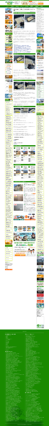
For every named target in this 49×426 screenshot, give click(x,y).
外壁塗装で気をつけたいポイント (8, 158)
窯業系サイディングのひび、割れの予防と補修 (40, 181)
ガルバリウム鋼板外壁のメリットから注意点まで (40, 149)
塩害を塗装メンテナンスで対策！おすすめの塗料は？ (11, 404)
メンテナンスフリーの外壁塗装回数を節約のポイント (40, 147)
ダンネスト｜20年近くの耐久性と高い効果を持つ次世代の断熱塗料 (32, 404)
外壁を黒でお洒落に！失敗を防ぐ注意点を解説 (40, 230)
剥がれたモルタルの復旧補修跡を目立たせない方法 (9, 148)
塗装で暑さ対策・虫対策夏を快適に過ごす (8, 142)
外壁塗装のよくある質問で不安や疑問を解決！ (40, 118)
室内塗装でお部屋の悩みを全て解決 (29, 355)
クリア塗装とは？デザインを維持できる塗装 (9, 140)
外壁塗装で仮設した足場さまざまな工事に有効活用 (40, 169)
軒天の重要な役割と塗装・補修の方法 (8, 165)
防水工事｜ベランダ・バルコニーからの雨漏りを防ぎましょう (32, 356)
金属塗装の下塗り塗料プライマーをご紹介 (39, 159)
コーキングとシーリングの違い (9, 228)
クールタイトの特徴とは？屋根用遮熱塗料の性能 (40, 245)
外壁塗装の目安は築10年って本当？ (8, 110)
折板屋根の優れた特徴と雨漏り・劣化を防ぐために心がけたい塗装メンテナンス (34, 362)
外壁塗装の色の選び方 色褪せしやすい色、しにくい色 (11, 354)
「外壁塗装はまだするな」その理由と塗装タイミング (9, 114)
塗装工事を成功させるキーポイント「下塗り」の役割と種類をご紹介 (33, 418)
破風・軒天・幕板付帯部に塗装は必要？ (8, 161)
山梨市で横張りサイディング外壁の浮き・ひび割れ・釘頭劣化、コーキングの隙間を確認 (40, 20)
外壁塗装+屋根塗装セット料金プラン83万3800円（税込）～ (32, 341)
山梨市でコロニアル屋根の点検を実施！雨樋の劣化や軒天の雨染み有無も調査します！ (40, 22)
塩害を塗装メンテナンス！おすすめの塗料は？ (9, 224)
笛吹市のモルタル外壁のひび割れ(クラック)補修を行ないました (21, 50)
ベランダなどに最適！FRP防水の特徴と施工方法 (9, 216)
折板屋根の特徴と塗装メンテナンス (8, 191)
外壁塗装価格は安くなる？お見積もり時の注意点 (9, 118)
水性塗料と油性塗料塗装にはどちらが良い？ (40, 186)
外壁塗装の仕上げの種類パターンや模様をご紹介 (40, 241)
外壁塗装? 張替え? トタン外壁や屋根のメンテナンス (31, 361)
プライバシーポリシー (8, 255)
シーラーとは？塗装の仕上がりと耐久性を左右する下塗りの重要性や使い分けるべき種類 (35, 417)
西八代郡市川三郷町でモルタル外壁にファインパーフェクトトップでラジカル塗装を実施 (29, 205)
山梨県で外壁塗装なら (8, 251)
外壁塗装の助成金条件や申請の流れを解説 (40, 120)
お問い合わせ (7, 257)
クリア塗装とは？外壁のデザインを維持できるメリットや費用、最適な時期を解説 (34, 410)
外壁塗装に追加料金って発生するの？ (39, 124)
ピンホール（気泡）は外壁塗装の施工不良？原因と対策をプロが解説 (13, 381)
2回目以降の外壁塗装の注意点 (39, 153)
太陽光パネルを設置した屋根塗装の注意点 (40, 204)
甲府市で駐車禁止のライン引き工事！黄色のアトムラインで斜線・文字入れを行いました (40, 25)
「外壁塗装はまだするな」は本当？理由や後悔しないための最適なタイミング (14, 361)
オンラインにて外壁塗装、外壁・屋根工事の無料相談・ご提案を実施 (33, 357)
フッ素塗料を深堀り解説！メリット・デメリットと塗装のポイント (12, 418)
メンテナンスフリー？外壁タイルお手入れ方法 (40, 188)
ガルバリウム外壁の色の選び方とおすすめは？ (10, 375)
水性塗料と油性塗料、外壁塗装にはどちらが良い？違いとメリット (32, 415)
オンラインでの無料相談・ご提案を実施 (40, 116)
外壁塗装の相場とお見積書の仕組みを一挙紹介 (30, 343)
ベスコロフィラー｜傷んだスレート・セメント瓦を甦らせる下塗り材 (33, 397)
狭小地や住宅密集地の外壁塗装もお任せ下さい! (8, 185)
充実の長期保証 (7, 342)
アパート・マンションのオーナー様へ (40, 108)
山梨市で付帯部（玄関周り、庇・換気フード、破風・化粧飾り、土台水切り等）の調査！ (40, 18)
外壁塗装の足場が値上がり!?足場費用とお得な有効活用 (31, 390)
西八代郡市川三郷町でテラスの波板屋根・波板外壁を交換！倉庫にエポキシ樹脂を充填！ (40, 32)
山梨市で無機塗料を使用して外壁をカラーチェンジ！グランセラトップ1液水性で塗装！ (29, 185)
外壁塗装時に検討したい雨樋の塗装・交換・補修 (8, 173)
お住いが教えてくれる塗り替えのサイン (8, 108)
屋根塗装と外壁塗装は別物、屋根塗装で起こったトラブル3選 (12, 387)
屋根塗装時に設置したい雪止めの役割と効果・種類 (9, 175)
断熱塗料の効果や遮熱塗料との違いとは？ (40, 210)
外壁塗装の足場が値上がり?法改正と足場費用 (40, 171)
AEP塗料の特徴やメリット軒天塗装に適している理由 (40, 249)
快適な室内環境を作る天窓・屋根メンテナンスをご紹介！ (32, 371)
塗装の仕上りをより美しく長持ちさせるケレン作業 (9, 152)
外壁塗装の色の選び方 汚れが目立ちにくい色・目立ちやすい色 (12, 355)
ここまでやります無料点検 (36, 6)
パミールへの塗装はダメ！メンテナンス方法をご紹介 (40, 208)
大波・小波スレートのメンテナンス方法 (8, 238)
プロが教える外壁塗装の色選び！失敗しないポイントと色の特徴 (12, 353)
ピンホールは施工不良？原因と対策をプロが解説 (8, 150)
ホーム (7, 6)
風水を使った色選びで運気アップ (40, 60)
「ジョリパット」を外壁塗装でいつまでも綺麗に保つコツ (12, 395)
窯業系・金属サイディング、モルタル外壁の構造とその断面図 (12, 394)
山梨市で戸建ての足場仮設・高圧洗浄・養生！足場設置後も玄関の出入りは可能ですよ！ (40, 15)
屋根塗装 (8, 37)
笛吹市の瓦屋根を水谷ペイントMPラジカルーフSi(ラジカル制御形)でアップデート (23, 49)
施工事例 (12, 6)
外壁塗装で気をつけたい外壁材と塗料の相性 (8, 236)
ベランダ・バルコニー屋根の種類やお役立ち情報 (9, 212)
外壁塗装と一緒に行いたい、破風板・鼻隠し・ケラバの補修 (32, 368)
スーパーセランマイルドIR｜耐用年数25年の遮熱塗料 (31, 396)
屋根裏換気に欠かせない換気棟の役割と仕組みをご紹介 (11, 403)
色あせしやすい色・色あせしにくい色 (40, 65)
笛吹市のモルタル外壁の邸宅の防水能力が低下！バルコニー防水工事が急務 (22, 46)
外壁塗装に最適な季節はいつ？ (8, 132)
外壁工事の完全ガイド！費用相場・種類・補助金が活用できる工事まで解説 (13, 362)
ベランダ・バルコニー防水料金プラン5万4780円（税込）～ (32, 342)
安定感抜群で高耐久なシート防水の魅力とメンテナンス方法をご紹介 (13, 402)
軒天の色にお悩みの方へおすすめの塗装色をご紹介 (9, 167)
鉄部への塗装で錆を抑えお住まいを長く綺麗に (8, 197)
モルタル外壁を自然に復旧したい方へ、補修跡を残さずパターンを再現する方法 (14, 380)
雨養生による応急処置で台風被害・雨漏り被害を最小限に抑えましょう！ (13, 408)
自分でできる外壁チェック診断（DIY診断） (10, 369)
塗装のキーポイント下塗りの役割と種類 (39, 157)
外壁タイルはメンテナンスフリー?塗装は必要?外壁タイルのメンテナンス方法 (34, 363)
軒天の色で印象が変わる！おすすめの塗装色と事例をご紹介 (32, 370)
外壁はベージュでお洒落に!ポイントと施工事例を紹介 (40, 234)
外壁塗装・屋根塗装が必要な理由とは (10, 367)
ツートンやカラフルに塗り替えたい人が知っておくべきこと (41, 68)
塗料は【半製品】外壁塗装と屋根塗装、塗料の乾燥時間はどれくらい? (13, 390)
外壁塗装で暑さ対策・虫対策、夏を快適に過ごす (31, 389)
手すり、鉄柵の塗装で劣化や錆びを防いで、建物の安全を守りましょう (33, 378)
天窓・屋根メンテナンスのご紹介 (8, 169)
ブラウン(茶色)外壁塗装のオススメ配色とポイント (40, 236)
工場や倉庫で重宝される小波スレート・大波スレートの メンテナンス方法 (13, 397)
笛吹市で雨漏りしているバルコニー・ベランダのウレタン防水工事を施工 (22, 52)
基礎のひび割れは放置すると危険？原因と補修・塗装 (11, 409)
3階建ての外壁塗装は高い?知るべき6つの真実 (40, 141)
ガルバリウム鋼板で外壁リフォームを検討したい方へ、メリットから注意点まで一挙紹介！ (15, 374)
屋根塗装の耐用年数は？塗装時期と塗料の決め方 (40, 222)
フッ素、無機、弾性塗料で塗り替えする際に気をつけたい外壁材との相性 (13, 396)
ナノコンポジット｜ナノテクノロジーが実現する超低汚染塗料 (32, 401)
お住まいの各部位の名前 (8, 126)
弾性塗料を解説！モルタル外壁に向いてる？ (40, 239)
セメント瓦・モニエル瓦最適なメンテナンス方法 (8, 195)
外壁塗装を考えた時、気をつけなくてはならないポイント (12, 383)
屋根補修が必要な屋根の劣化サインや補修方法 (8, 179)
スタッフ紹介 (7, 249)
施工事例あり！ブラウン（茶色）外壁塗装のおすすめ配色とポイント (13, 417)
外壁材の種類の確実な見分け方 (39, 145)
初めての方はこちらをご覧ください (29, 335)
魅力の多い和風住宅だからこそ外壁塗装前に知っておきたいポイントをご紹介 (34, 364)
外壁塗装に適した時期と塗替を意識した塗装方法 (8, 130)
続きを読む (34, 201)
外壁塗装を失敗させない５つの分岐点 (40, 122)
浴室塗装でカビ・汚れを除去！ (8, 205)
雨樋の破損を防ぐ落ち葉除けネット (8, 177)
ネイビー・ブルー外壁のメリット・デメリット (40, 226)
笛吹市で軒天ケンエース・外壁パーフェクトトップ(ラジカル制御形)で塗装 (22, 51)
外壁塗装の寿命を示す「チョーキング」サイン (8, 144)
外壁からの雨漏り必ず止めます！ (29, 347)
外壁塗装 (8, 36)
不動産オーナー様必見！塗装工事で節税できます (40, 167)
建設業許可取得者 (8, 253)
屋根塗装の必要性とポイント (29, 349)
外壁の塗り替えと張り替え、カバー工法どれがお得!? (40, 144)
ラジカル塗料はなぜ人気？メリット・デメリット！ (40, 247)
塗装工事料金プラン (31, 6)
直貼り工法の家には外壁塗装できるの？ (39, 183)
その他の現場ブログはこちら (32, 212)
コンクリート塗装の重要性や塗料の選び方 (8, 209)
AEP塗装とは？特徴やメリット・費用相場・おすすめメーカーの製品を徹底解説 (34, 411)
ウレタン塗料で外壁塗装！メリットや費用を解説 (9, 136)
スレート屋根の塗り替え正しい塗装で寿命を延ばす (9, 181)
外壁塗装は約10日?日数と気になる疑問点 (39, 135)
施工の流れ (26, 6)
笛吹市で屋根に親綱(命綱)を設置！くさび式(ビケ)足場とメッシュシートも (22, 47)
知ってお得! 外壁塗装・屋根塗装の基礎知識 (10, 366)
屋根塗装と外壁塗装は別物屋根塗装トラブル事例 (9, 156)
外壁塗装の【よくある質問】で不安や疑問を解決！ (11, 352)
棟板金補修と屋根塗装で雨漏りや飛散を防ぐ (8, 211)
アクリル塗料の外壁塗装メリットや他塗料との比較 (9, 134)
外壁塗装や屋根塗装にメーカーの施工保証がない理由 (40, 165)
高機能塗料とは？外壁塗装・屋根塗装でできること (9, 154)
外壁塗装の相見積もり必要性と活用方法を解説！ (40, 126)
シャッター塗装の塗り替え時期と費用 (8, 207)
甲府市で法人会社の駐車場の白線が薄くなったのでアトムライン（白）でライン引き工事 (40, 29)
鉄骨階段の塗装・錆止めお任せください (8, 199)
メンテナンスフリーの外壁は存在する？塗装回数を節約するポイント (13, 373)
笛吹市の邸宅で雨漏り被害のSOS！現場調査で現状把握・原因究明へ (21, 45)
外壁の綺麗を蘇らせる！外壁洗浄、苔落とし (40, 200)
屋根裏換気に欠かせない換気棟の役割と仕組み (8, 222)
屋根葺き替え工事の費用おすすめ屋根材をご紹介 (8, 122)
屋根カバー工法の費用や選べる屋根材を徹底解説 (8, 124)
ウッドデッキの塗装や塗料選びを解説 (8, 203)
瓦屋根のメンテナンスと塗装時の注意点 (8, 193)
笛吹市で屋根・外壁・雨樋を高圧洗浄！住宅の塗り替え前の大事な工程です (22, 48)
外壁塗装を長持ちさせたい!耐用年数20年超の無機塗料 (40, 163)
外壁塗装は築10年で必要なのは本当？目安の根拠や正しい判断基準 (13, 360)
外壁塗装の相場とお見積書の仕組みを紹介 (40, 128)
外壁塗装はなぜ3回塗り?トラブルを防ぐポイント (8, 160)
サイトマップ (7, 259)
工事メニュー (22, 6)
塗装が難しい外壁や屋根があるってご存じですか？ (40, 179)
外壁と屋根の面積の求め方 (9, 232)
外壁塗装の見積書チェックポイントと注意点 (40, 130)
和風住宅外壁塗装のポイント (39, 190)
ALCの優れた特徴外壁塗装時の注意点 (8, 230)
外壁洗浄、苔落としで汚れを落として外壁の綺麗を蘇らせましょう (32, 383)
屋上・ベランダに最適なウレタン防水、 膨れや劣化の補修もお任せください (13, 401)
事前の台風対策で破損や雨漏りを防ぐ (39, 214)
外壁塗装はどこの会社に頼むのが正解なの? (10, 389)
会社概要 (41, 6)
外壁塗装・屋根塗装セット (8, 39)
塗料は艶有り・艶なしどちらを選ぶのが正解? (40, 185)
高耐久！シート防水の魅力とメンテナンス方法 (8, 220)
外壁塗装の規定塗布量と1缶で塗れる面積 (40, 198)
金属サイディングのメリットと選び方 (8, 187)
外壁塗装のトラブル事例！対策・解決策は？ (40, 220)
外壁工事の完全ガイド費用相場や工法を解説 (8, 116)
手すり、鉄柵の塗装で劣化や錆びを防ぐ (8, 201)
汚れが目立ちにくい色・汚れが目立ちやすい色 (41, 63)
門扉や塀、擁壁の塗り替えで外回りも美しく (30, 354)
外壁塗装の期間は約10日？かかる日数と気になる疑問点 (11, 359)
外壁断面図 (7, 234)
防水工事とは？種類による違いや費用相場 (9, 214)
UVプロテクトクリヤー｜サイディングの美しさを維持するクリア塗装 (33, 403)
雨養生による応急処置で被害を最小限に (40, 216)
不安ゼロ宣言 (7, 343)
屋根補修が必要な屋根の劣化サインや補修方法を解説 (31, 375)
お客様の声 (17, 6)
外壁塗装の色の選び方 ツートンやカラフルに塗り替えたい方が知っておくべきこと (14, 356)
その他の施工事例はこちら (32, 163)
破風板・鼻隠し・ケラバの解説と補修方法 (9, 163)
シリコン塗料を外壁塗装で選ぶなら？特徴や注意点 (9, 138)
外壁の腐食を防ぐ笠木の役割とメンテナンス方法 (9, 171)
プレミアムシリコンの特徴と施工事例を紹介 (39, 243)
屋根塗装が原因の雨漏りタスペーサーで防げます (8, 183)
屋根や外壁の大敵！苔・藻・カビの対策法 (39, 202)
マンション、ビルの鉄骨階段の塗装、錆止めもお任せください (32, 377)
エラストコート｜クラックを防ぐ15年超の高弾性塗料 (31, 402)
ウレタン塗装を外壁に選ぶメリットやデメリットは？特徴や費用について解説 (34, 409)
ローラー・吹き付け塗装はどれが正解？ (39, 196)
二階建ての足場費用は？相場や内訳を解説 (40, 173)
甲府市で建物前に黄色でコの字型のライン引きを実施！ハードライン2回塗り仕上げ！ (40, 27)
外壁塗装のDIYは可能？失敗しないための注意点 (40, 177)
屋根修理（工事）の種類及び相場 (8, 120)
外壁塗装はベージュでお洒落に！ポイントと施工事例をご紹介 (12, 416)
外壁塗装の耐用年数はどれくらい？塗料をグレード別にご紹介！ (12, 376)
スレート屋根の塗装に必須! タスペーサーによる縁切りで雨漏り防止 (13, 388)
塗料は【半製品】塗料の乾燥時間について (8, 226)
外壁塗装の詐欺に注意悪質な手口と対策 (39, 133)
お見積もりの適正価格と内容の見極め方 (40, 132)
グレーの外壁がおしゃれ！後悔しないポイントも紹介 (40, 228)
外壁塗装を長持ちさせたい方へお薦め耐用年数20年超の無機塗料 (32, 416)
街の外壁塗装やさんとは (8, 335)
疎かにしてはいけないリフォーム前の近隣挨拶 (40, 137)
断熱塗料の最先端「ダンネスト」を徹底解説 (40, 212)
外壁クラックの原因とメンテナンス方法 (8, 146)
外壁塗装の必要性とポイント (29, 348)
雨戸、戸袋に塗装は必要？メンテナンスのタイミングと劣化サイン (32, 382)
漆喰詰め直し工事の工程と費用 (39, 192)
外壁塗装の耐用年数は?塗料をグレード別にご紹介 (9, 128)
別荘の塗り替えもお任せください (40, 110)
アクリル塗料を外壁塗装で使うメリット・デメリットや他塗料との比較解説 (33, 408)
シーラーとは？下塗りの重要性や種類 (39, 161)
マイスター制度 (7, 341)
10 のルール (7, 340)
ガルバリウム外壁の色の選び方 (39, 151)
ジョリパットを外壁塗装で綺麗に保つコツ (40, 194)
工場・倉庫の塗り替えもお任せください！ (40, 106)
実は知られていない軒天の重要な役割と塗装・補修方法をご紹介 (32, 369)
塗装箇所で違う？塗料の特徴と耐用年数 (39, 155)
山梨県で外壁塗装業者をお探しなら (9, 347)
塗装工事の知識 (7, 102)
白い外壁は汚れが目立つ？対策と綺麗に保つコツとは (40, 232)
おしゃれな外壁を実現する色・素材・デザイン (40, 224)
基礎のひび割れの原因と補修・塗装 (39, 218)
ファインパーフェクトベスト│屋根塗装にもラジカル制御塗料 (32, 394)
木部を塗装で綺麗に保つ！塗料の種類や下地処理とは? (40, 206)
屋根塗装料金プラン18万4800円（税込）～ (30, 340)
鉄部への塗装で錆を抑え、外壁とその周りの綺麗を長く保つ (32, 376)
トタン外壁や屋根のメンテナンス (8, 189)
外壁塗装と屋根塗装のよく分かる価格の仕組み (30, 336)
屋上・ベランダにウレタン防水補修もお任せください (9, 219)
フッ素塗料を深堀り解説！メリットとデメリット (40, 237)
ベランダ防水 (8, 41)
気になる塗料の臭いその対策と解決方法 (39, 139)
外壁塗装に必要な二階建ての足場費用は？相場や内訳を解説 (32, 391)
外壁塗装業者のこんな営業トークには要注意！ (40, 175)
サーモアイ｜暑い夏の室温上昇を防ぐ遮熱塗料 (30, 395)
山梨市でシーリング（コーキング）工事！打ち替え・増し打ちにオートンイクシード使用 (29, 196)
